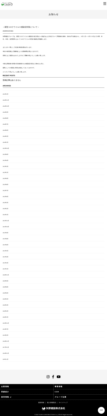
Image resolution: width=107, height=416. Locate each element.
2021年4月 (5, 256)
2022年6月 (5, 196)
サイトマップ (63, 402)
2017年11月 (6, 347)
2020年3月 (5, 305)
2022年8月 (5, 184)
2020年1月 (5, 317)
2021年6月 (5, 244)
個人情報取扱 (51, 402)
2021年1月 (5, 269)
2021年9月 (5, 232)
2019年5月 (5, 335)
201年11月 (5, 359)
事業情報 (58, 386)
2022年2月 (5, 208)
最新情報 (41, 402)
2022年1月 (5, 214)
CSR (57, 392)
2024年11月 (6, 100)
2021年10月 (6, 226)
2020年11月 (6, 275)
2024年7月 (5, 124)
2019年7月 (5, 329)
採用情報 (6, 397)
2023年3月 (5, 166)
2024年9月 (5, 112)
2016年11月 (6, 353)
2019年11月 (6, 323)
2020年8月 (5, 287)
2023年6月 (5, 154)
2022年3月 (5, 202)
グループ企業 (60, 397)
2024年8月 (5, 118)
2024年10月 (6, 106)
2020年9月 (5, 281)
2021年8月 (5, 238)
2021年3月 (5, 262)
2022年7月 (5, 190)
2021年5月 (5, 250)
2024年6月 (5, 130)
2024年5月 (5, 136)
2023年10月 (6, 148)
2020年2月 (5, 311)
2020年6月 (5, 293)
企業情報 (5, 386)
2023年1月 (5, 172)
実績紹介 (5, 392)
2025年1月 (5, 94)
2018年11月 (6, 341)
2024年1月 (5, 142)
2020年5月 (5, 299)
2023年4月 (5, 160)
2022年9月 (5, 178)
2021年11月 (6, 220)
